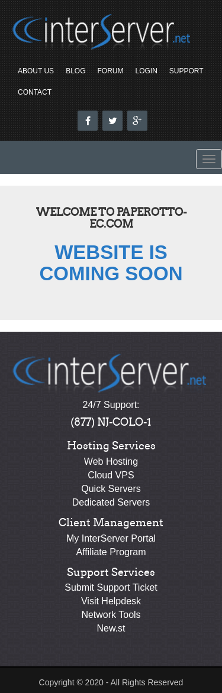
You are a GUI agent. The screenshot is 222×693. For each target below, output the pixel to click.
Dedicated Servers (111, 502)
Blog (75, 71)
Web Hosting (111, 461)
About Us (36, 71)
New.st (110, 628)
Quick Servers (110, 489)
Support (186, 71)
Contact (35, 92)
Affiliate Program (111, 552)
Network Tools (110, 615)
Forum (110, 71)
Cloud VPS (111, 475)
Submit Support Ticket (111, 587)
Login (146, 71)
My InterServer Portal (111, 538)
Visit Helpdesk (111, 601)
